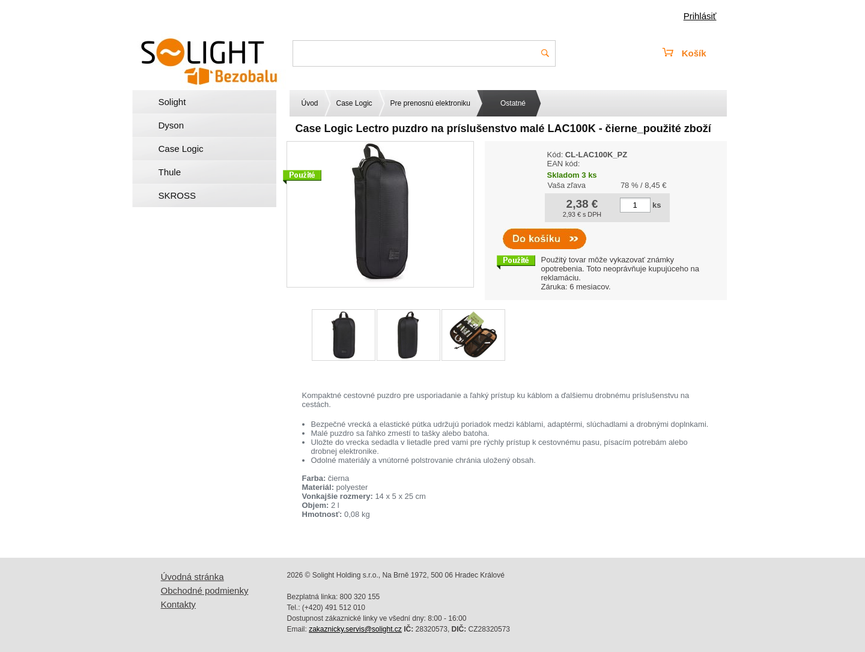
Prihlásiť (700, 16)
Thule (170, 172)
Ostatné (513, 103)
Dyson (171, 125)
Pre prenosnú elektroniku (430, 103)
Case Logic (181, 148)
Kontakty (178, 604)
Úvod (310, 103)
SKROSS (177, 195)
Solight (172, 102)
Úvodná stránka (192, 577)
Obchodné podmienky (205, 590)
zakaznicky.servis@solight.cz (355, 629)
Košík (684, 53)
